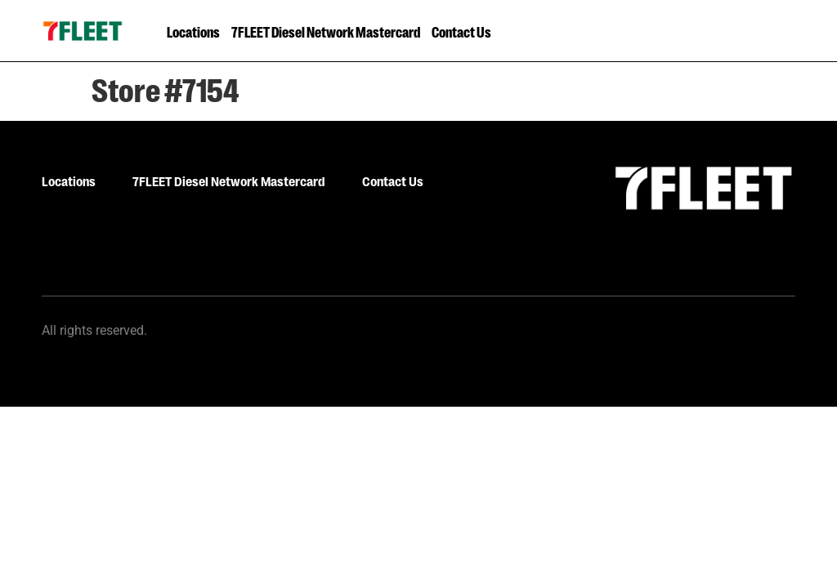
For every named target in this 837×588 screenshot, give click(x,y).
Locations (193, 31)
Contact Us (461, 31)
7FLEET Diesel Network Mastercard (325, 31)
